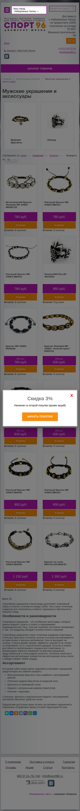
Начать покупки (40, 416)
